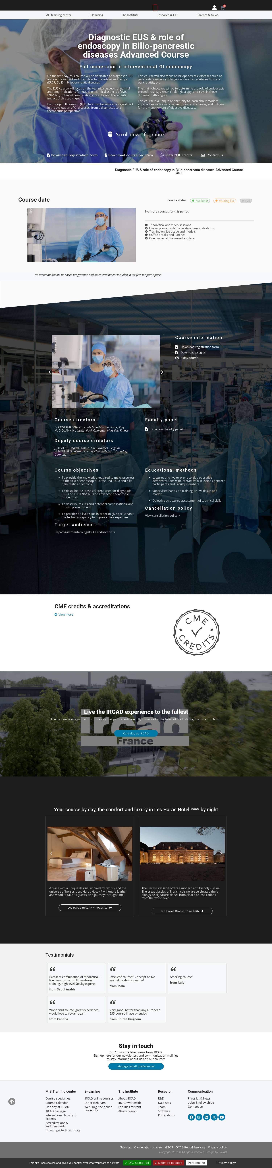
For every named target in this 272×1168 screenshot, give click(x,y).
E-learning (97, 25)
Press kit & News (199, 1109)
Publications (166, 1126)
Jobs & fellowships (201, 1113)
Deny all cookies (168, 1162)
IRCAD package (55, 1121)
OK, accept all (137, 1162)
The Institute (130, 25)
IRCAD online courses (99, 1109)
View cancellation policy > (162, 526)
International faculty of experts (60, 1127)
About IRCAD (127, 1109)
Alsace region (127, 1121)
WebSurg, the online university (98, 1119)
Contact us (195, 1117)
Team (162, 1117)
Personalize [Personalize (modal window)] (196, 1162)
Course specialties (57, 1109)
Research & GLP (168, 25)
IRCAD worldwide (130, 1113)
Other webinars (95, 1113)
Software (164, 1121)
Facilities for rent (129, 1117)
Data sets (164, 1113)
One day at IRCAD (136, 744)
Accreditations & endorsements (56, 1134)
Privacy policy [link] (226, 1162)
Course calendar (56, 1113)
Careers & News (208, 25)
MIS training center (59, 25)
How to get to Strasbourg (62, 1141)
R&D (161, 1109)
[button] (49, 382)
